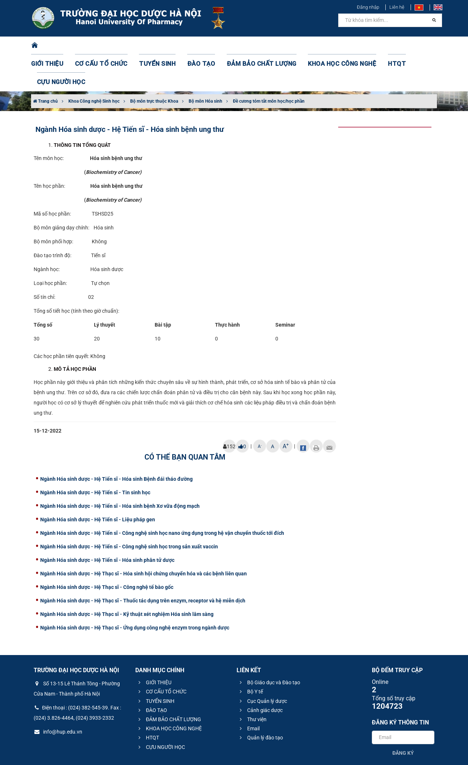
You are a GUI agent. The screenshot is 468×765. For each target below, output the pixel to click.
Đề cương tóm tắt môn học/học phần (269, 64)
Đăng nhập (368, 7)
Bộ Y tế (250, 655)
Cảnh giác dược (260, 674)
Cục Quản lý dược (262, 664)
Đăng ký (403, 716)
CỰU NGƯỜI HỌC (406, 45)
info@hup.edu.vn (58, 695)
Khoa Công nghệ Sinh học (94, 64)
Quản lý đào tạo (260, 701)
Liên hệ (396, 7)
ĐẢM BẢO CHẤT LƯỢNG (245, 45)
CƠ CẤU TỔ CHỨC (104, 45)
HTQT (365, 45)
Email (249, 692)
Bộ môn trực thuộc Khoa (154, 64)
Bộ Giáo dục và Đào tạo (269, 646)
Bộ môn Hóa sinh (205, 64)
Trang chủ (45, 64)
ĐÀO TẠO (192, 45)
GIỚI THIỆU (56, 45)
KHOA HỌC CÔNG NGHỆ (316, 45)
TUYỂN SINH (153, 45)
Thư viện (252, 683)
